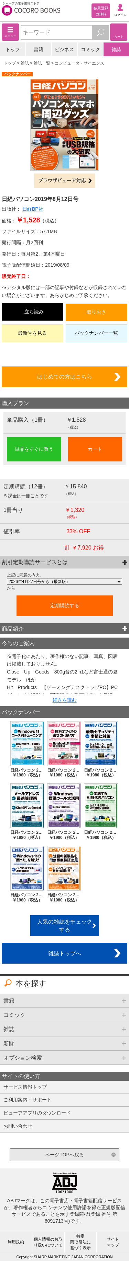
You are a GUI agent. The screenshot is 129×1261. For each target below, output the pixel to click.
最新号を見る (32, 333)
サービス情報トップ (25, 1087)
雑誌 (116, 49)
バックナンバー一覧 (96, 333)
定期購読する (64, 605)
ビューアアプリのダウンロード (37, 1113)
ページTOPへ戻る (64, 1154)
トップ (13, 49)
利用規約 (16, 1242)
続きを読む (65, 700)
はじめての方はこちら (64, 376)
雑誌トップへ (64, 953)
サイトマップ (113, 1242)
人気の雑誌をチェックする (64, 925)
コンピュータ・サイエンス (79, 63)
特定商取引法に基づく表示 (80, 1242)
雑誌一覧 (42, 63)
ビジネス (64, 49)
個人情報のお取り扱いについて (48, 1242)
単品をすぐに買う (34, 449)
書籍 (38, 49)
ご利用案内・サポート (27, 1099)
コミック (90, 49)
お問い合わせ (17, 1126)
